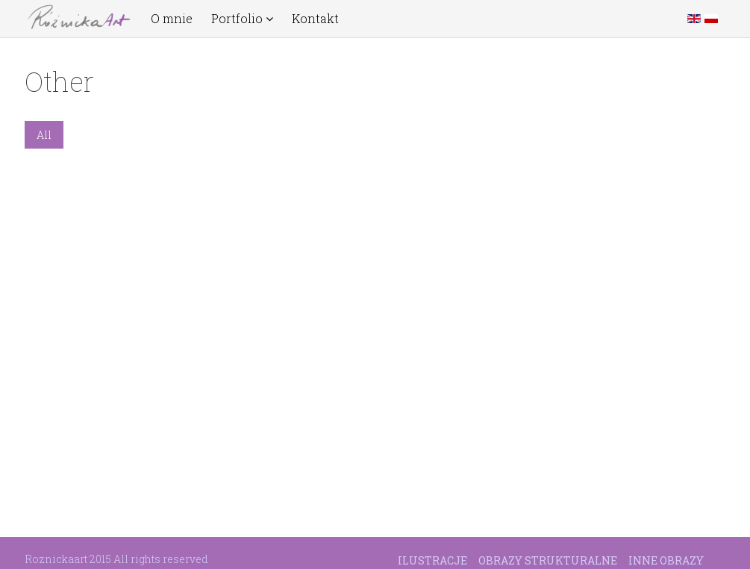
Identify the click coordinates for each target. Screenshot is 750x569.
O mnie (172, 18)
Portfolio (242, 18)
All (44, 135)
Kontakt (315, 18)
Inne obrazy (666, 560)
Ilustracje (432, 560)
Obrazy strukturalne (547, 560)
